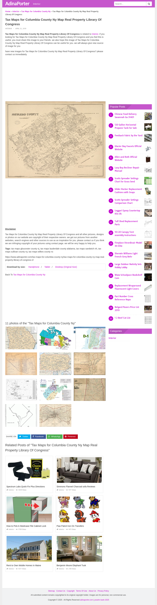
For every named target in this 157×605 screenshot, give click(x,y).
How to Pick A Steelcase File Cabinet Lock (26, 526)
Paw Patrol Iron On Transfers (70, 526)
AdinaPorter (17, 3)
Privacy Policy (103, 591)
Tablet (47, 267)
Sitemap (51, 591)
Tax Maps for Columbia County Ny (29, 274)
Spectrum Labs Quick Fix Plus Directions (25, 486)
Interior (36, 3)
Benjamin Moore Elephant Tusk (71, 565)
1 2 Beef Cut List (122, 317)
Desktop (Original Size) (66, 267)
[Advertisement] (55, 79)
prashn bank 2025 (102, 600)
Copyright (70, 591)
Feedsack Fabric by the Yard (128, 135)
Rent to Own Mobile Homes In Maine (23, 565)
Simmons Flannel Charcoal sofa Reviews (76, 486)
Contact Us (60, 591)
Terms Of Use (81, 591)
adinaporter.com (86, 600)
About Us (92, 591)
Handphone (33, 267)
